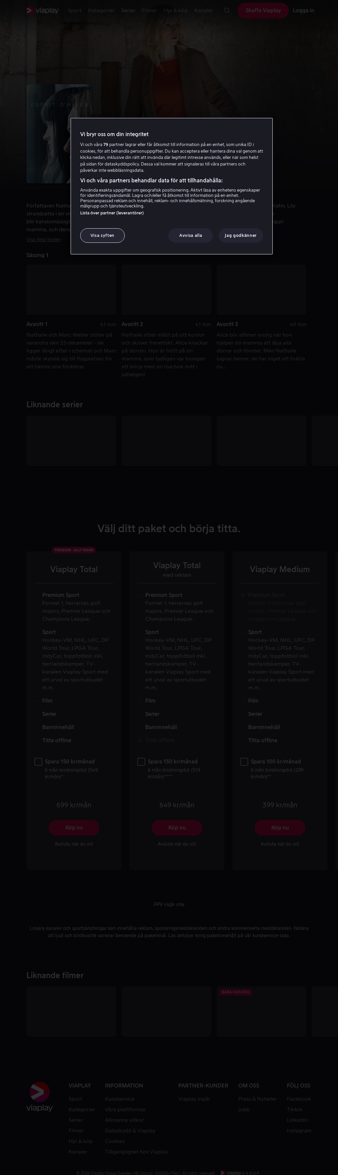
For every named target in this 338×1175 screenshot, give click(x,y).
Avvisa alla (190, 235)
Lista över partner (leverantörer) (112, 213)
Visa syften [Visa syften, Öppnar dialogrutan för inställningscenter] (102, 235)
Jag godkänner (240, 235)
